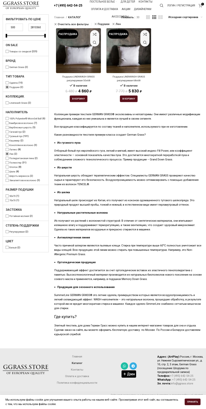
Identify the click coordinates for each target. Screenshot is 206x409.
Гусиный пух (15, 143)
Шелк (12, 179)
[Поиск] (161, 9)
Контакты (77, 378)
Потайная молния (19, 223)
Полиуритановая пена (21, 165)
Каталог (77, 371)
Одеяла (13, 90)
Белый (13, 255)
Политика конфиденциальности (77, 391)
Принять (192, 402)
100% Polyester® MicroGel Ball (25, 125)
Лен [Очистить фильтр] (118, 31)
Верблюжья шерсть (20, 134)
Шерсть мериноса (19, 183)
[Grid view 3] (154, 24)
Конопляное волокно (21, 152)
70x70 (12, 207)
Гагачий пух (15, 139)
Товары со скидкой (20, 58)
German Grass (16, 74)
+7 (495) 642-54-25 (68, 9)
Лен (11, 161)
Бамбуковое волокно (21, 130)
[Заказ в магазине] (185, 24)
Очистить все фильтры (73, 31)
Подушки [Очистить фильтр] (103, 31)
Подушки (14, 94)
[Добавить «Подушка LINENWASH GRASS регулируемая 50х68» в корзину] (77, 107)
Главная (59, 24)
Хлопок (13, 174)
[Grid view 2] (148, 24)
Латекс (13, 156)
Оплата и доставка (77, 384)
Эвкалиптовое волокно (22, 187)
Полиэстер (15, 170)
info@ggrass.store (182, 392)
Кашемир (14, 148)
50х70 (12, 203)
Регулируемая (17, 239)
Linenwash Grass (18, 110)
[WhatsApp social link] (124, 374)
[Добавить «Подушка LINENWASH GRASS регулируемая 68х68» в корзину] (129, 107)
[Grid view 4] (160, 24)
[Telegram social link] (133, 374)
